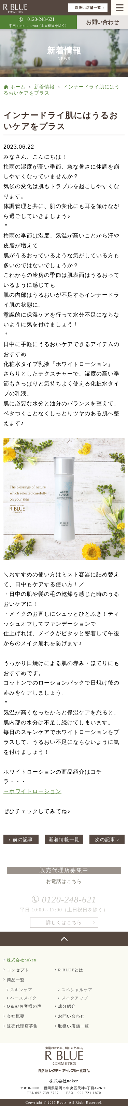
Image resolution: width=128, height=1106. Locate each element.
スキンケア (21, 989)
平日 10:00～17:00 (39, 22)
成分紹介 (67, 1006)
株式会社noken (21, 960)
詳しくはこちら (64, 924)
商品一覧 (16, 980)
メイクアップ (74, 998)
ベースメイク (23, 998)
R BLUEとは (70, 970)
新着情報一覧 (64, 839)
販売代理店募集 (22, 1026)
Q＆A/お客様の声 (24, 1006)
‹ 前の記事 (21, 839)
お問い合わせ (102, 22)
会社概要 (16, 1016)
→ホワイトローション (32, 791)
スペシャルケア (77, 989)
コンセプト (18, 970)
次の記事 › (107, 839)
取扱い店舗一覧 (88, 8)
